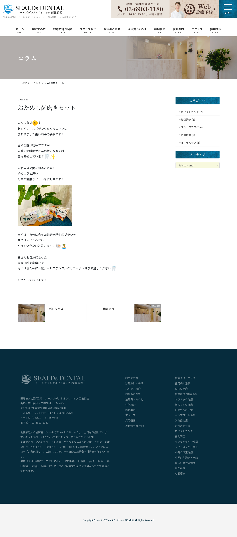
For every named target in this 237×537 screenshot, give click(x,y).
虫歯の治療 (181, 388)
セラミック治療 (184, 399)
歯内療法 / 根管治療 (186, 394)
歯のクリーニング (185, 378)
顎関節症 (180, 468)
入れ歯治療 (181, 420)
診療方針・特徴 (134, 383)
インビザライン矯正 (186, 441)
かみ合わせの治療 (185, 463)
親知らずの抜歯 (184, 404)
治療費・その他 (134, 399)
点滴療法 (180, 473)
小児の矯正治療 (184, 452)
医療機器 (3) (188, 135)
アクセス (130, 415)
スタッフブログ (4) (192, 127)
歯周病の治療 (182, 383)
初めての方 (131, 378)
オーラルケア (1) (190, 142)
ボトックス (56, 309)
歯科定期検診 (182, 425)
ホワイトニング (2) (192, 112)
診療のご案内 (133, 394)
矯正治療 (108, 309)
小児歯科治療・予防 (186, 457)
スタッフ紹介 (133, 388)
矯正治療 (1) (188, 119)
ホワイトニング (184, 431)
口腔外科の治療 (184, 410)
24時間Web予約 (134, 425)
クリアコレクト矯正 (186, 447)
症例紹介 (130, 404)
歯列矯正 (180, 436)
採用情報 (130, 420)
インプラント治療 (185, 415)
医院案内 (130, 410)
